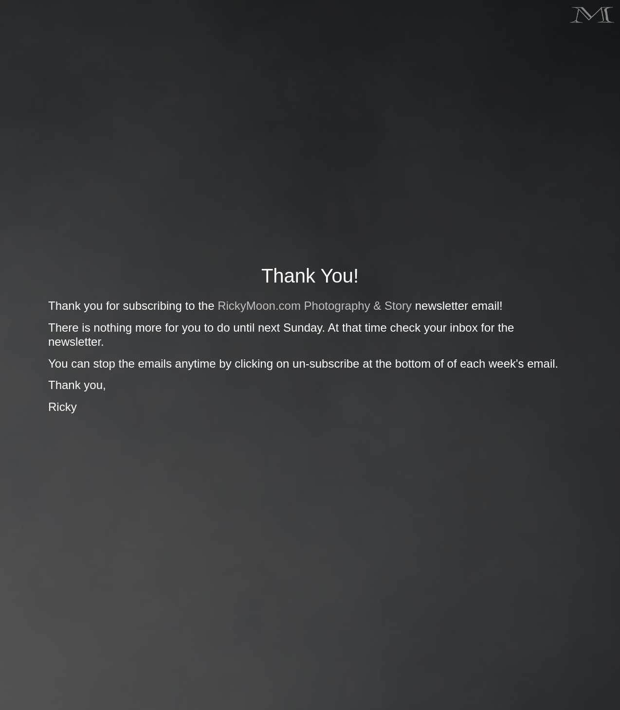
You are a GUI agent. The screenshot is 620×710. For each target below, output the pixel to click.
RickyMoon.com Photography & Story (315, 305)
